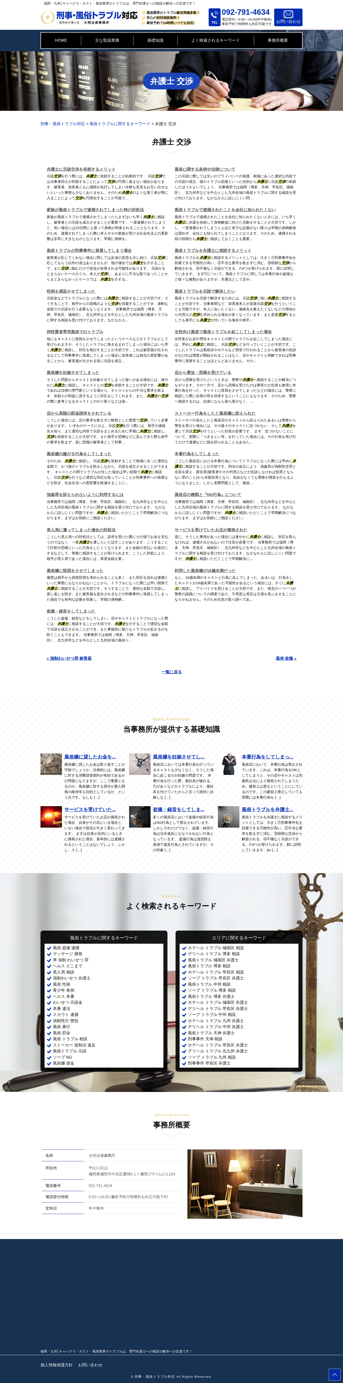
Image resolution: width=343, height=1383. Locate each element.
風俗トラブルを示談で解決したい (205, 291)
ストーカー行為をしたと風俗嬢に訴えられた (215, 413)
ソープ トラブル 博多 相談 (212, 990)
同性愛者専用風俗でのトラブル (75, 332)
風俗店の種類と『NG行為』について (208, 494)
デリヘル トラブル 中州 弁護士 (216, 1026)
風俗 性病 (61, 984)
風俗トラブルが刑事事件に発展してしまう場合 (89, 250)
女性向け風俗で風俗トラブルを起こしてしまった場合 (223, 332)
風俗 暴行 (61, 1026)
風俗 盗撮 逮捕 (66, 948)
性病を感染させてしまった (71, 291)
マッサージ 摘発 (67, 954)
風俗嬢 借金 (63, 1063)
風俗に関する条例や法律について (205, 169)
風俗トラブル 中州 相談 (209, 984)
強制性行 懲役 (65, 1021)
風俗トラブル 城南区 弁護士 (213, 960)
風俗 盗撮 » (286, 658)
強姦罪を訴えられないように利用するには (85, 494)
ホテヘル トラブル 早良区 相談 (216, 972)
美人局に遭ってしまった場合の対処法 (81, 530)
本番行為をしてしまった (197, 454)
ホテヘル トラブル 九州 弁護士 (216, 1021)
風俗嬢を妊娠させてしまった (73, 372)
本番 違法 (61, 1008)
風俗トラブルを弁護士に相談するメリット (213, 250)
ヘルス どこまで (67, 966)
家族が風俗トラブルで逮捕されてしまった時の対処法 (95, 210)
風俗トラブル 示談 (69, 1051)
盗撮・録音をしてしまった (71, 611)
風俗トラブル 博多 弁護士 (211, 996)
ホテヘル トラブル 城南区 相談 (216, 948)
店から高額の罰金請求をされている (79, 413)
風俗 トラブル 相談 (70, 1039)
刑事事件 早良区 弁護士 (209, 1063)
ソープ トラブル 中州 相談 (212, 1014)
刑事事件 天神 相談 (205, 1039)
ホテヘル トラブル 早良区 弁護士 (218, 1045)
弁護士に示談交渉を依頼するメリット (81, 169)
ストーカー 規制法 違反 (74, 1045)
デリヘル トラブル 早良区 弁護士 (218, 1008)
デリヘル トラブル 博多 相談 (214, 954)
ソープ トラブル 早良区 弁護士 (216, 978)
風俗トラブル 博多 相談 (209, 966)
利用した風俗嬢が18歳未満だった (205, 571)
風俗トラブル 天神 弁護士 (211, 1033)
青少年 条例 (63, 990)
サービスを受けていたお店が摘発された (211, 530)
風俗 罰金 (61, 1033)
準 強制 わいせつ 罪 (71, 960)
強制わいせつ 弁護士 (72, 978)
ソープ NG (62, 1057)
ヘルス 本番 (63, 996)
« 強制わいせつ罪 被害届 (69, 658)
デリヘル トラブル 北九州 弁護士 (218, 1051)
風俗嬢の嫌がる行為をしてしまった (79, 454)
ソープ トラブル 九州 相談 (212, 1057)
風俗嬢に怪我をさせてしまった (75, 571)
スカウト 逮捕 (65, 1014)
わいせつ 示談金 (67, 1002)
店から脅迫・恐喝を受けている (203, 372)
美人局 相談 (63, 972)
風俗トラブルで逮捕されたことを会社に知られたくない (225, 210)
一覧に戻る (171, 672)
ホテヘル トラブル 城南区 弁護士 (218, 1002)
